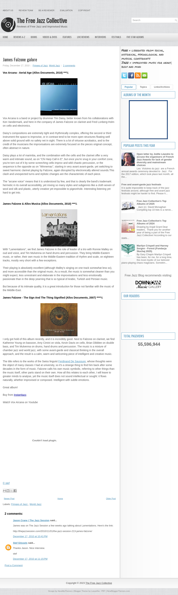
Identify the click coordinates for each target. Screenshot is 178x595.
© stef (6, 483)
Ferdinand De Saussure (72, 361)
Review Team (26, 10)
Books (34, 37)
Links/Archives (162, 87)
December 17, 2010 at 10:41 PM (30, 536)
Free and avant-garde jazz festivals (141, 184)
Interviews (100, 37)
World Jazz (54, 65)
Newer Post (9, 498)
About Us (8, 10)
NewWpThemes (65, 591)
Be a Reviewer (47, 10)
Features (67, 37)
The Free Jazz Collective (42, 20)
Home (5, 37)
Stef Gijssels (20, 542)
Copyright (84, 10)
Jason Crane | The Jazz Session (31, 520)
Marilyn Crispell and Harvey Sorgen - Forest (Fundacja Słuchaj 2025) (152, 248)
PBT (103, 591)
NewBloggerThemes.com (118, 591)
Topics (143, 87)
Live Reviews (83, 37)
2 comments (69, 65)
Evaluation (66, 10)
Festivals (116, 37)
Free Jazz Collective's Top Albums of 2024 (151, 222)
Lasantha (95, 591)
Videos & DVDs (50, 37)
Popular (129, 87)
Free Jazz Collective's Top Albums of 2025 (151, 202)
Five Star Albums (135, 37)
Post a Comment (14, 565)
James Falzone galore (20, 59)
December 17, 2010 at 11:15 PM (30, 558)
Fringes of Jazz (40, 65)
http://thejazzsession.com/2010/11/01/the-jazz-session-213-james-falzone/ (52, 531)
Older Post (111, 498)
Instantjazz (20, 394)
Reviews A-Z (19, 37)
